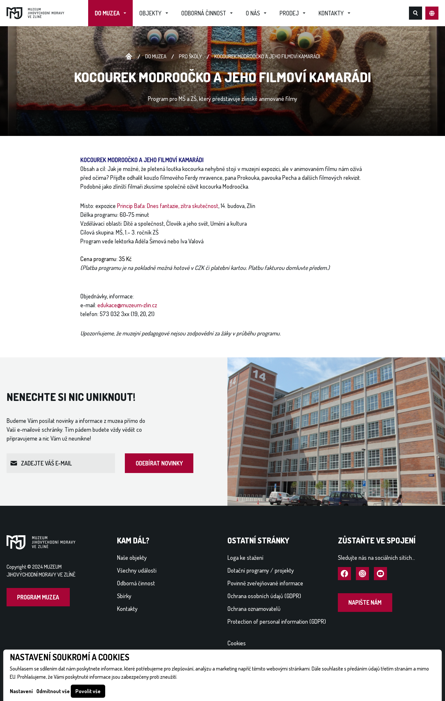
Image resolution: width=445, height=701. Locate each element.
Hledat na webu (415, 13)
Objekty (150, 13)
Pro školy (190, 56)
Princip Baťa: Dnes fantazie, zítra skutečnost (167, 205)
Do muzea (107, 13)
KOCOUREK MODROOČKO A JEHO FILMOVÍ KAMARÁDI (267, 56)
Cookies (236, 643)
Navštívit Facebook (344, 574)
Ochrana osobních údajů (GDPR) (264, 595)
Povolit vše (88, 691)
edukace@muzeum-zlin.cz (127, 305)
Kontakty (331, 13)
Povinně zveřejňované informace (265, 583)
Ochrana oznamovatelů (254, 608)
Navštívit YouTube (380, 574)
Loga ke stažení (245, 557)
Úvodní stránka (129, 56)
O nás (253, 13)
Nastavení (21, 691)
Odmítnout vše (53, 691)
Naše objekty (132, 557)
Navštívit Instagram (362, 574)
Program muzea (38, 597)
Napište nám (364, 602)
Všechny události (136, 570)
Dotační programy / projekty (260, 570)
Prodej (289, 13)
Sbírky (124, 595)
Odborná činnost (203, 13)
